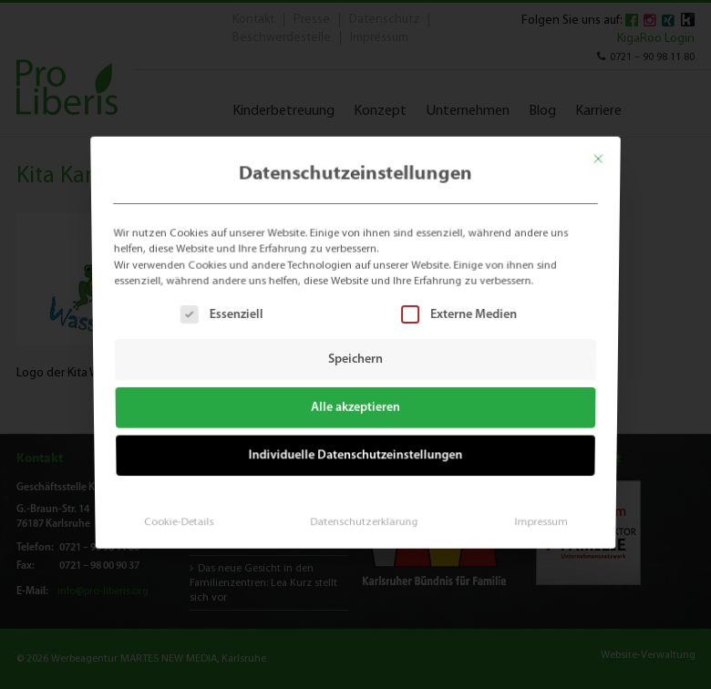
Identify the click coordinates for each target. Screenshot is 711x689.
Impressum (536, 516)
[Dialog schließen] (606, 154)
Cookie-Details (183, 516)
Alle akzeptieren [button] (356, 407)
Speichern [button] (355, 359)
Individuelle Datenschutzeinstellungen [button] (356, 453)
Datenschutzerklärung (363, 516)
